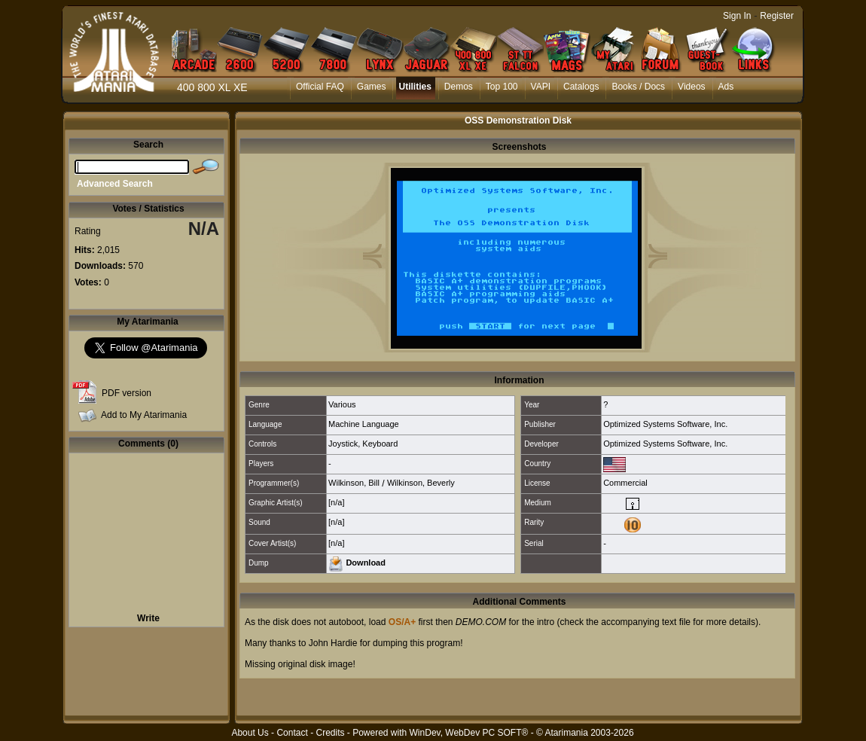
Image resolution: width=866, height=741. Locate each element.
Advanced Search (115, 183)
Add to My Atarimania (144, 415)
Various (341, 404)
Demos (458, 86)
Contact (291, 732)
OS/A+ (402, 622)
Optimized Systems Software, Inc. (665, 423)
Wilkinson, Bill (354, 482)
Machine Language (363, 423)
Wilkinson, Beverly (421, 482)
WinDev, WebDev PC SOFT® (469, 732)
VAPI (540, 86)
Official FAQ (320, 86)
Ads (726, 86)
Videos (691, 86)
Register (777, 16)
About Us (249, 732)
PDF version (126, 393)
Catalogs (581, 86)
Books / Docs (638, 86)
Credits (330, 732)
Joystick (343, 443)
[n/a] (336, 502)
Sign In (737, 16)
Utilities (414, 86)
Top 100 (502, 86)
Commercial (625, 482)
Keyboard (380, 443)
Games (371, 86)
